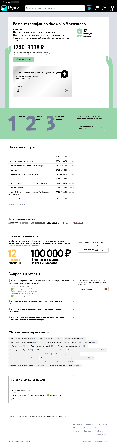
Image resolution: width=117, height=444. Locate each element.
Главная (11, 416)
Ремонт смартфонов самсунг (20, 342)
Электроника (22, 416)
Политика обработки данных (101, 441)
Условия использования (84, 441)
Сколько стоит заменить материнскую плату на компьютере (62, 358)
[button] (10, 2)
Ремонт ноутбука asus (63, 354)
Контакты (87, 431)
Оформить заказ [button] (23, 59)
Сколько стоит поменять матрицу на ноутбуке (26, 354)
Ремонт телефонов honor (19, 338)
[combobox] (55, 8)
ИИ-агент (98, 428)
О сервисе (77, 428)
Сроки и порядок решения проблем (23, 245)
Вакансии (87, 428)
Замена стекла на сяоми (80, 342)
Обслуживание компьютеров (47, 350)
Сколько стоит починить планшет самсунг (83, 350)
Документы (88, 424)
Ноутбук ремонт (59, 362)
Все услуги (77, 424)
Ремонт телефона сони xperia (51, 342)
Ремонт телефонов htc (39, 346)
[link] (22, 338)
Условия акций (100, 434)
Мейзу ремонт (15, 346)
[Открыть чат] (89, 8)
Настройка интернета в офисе (59, 366)
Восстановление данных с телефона (22, 366)
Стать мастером (101, 424)
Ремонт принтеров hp (17, 350)
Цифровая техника (36, 416)
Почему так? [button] (45, 54)
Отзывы (76, 431)
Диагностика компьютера (19, 358)
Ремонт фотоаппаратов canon (68, 346)
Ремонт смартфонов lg (46, 338)
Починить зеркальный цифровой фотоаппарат (26, 362)
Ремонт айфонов (71, 338)
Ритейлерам (99, 431)
